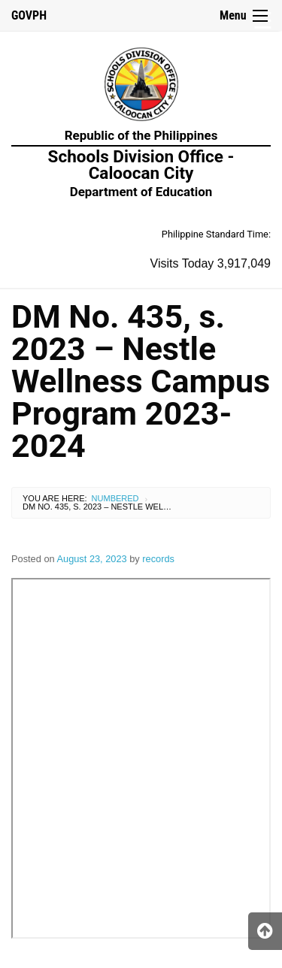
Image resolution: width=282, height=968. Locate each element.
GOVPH (29, 15)
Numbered (115, 498)
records (158, 558)
